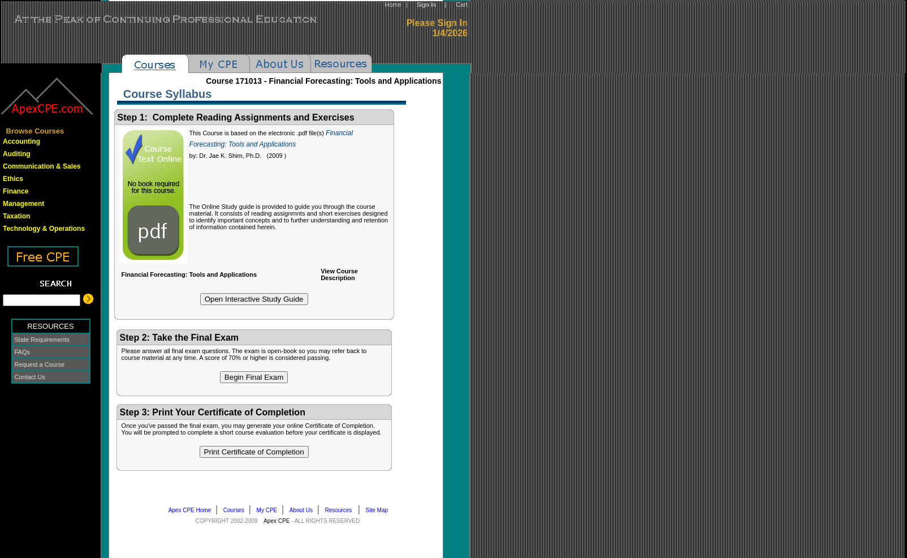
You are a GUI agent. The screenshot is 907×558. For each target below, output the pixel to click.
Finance (15, 191)
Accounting (21, 141)
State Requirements (42, 339)
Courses (236, 510)
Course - (323, 80)
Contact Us (30, 377)
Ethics (13, 179)
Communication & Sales (41, 166)
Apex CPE (277, 521)
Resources (341, 510)
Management (23, 204)
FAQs (23, 352)
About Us (303, 510)
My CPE (269, 510)
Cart (462, 4)
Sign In (425, 4)
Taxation (16, 216)
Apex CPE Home (192, 510)
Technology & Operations (44, 229)
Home (393, 4)
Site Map (379, 510)
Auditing (17, 154)
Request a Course (40, 364)
